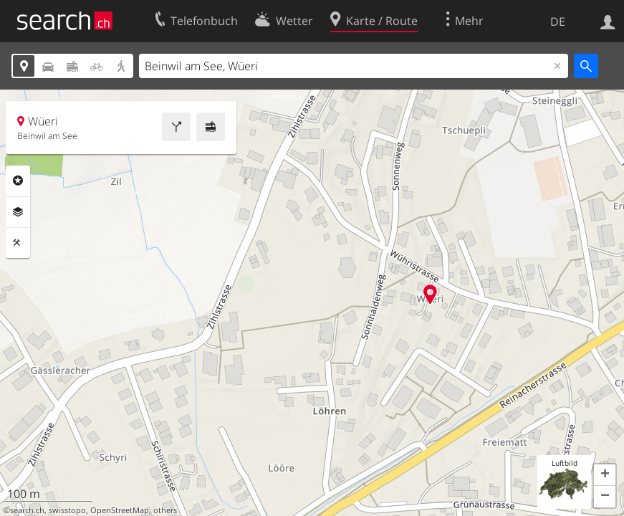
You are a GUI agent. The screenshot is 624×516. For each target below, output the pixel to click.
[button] (604, 475)
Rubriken (18, 181)
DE (557, 21)
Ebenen (18, 212)
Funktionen (18, 243)
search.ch (27, 510)
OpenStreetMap (119, 510)
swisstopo (67, 510)
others (165, 510)
